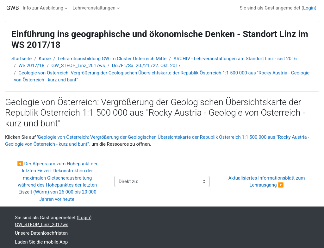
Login (309, 8)
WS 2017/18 (31, 65)
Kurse (45, 58)
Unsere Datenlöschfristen (41, 233)
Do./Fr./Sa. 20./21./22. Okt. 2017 (146, 65)
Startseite (21, 58)
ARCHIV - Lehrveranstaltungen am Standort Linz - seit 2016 (235, 58)
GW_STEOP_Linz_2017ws (78, 65)
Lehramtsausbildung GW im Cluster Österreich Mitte (112, 58)
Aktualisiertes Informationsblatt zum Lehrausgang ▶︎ (267, 181)
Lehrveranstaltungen (93, 8)
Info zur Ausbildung (43, 8)
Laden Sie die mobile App (41, 242)
